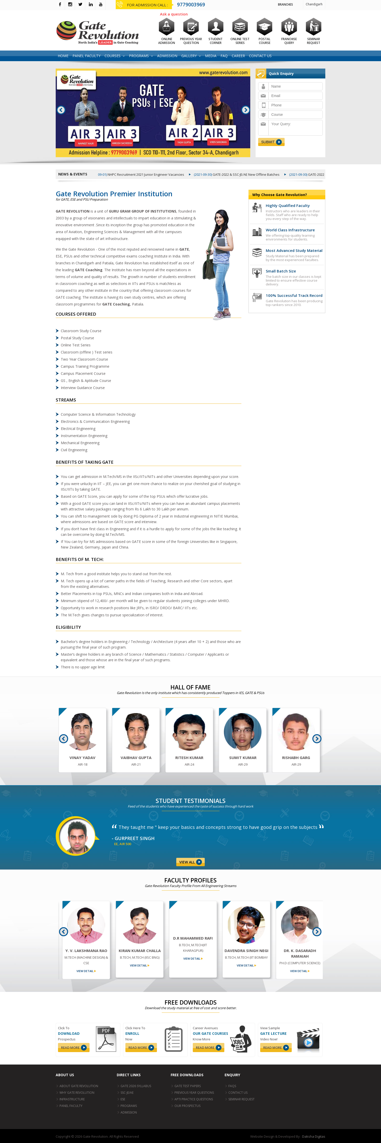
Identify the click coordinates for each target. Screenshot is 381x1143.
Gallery (189, 55)
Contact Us (260, 55)
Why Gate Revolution (77, 1092)
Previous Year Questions (194, 1092)
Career (238, 55)
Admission (167, 55)
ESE (123, 1099)
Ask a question (174, 14)
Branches (285, 4)
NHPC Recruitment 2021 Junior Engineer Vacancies (141, 174)
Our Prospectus (187, 1106)
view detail (81, 971)
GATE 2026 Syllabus (136, 1086)
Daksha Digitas (313, 1136)
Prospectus (67, 1039)
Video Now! (268, 1039)
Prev (61, 110)
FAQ (224, 55)
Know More (201, 1039)
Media (210, 55)
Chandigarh (314, 4)
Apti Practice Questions (193, 1099)
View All (187, 862)
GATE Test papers (187, 1086)
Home (63, 55)
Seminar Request (241, 1099)
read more (70, 1047)
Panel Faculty (86, 55)
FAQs (232, 1086)
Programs (139, 55)
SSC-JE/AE (127, 1092)
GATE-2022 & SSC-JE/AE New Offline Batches (242, 174)
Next (246, 110)
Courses (113, 55)
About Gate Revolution (79, 1086)
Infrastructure (72, 1099)
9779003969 (191, 4)
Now (128, 1039)
